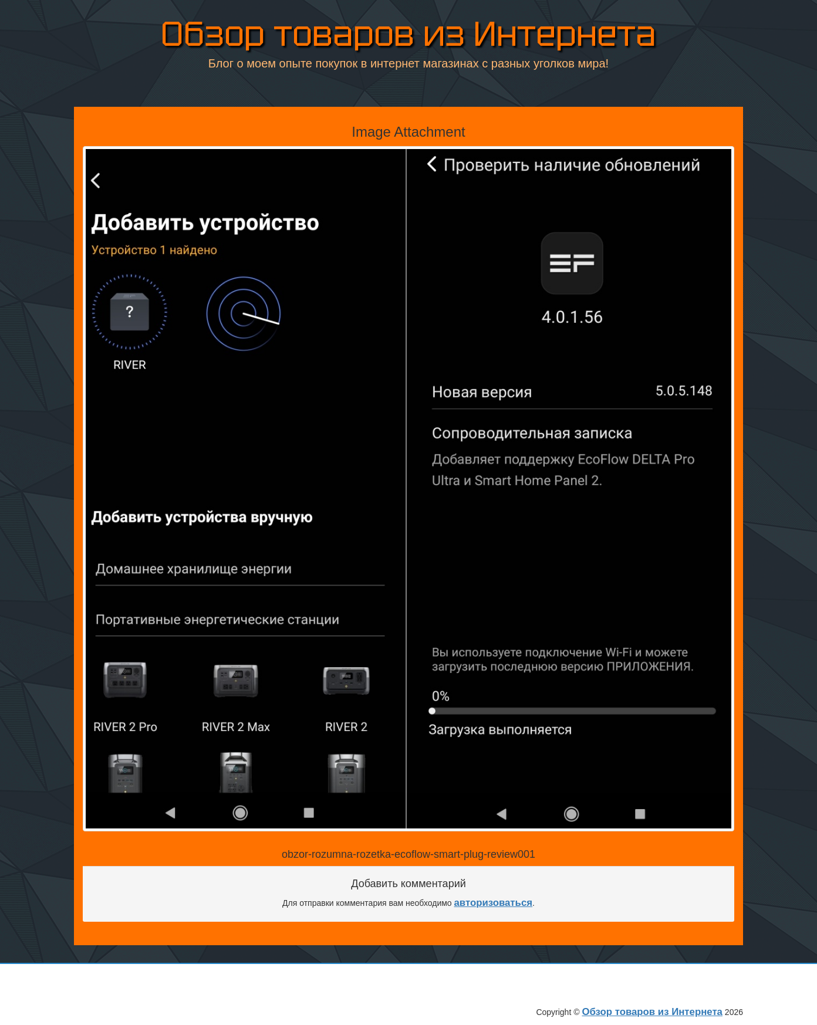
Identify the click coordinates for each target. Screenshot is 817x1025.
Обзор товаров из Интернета (408, 36)
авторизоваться (493, 902)
